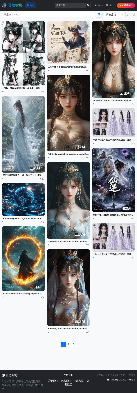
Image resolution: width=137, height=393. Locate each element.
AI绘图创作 (126, 5)
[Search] (70, 5)
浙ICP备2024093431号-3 (121, 379)
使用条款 (78, 380)
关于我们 (53, 380)
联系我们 (66, 380)
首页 (30, 5)
